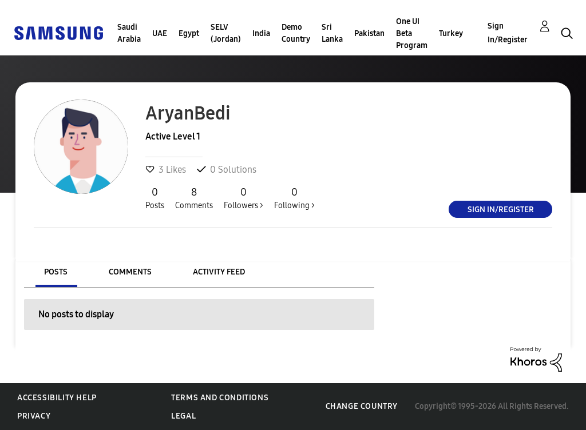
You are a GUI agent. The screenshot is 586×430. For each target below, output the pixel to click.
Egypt (189, 33)
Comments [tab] (130, 272)
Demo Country (296, 33)
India (261, 33)
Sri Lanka (332, 33)
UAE (159, 33)
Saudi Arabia (129, 33)
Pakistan (369, 33)
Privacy (33, 416)
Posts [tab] (56, 272)
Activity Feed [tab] (219, 272)
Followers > (243, 197)
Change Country (362, 406)
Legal (183, 416)
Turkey (451, 33)
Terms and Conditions (219, 398)
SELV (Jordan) (226, 33)
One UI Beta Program (411, 33)
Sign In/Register (508, 33)
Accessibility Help (57, 398)
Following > (294, 197)
